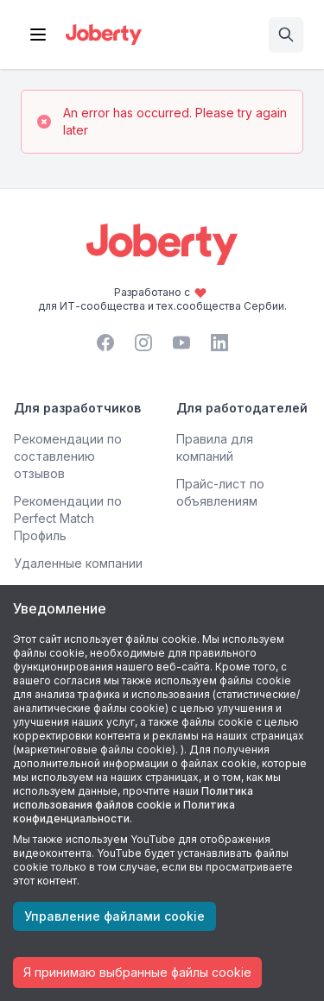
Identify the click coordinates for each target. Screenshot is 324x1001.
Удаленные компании (78, 563)
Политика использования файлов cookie (133, 797)
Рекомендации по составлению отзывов (68, 456)
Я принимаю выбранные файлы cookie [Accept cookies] (137, 972)
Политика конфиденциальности (124, 811)
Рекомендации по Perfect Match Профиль (68, 518)
